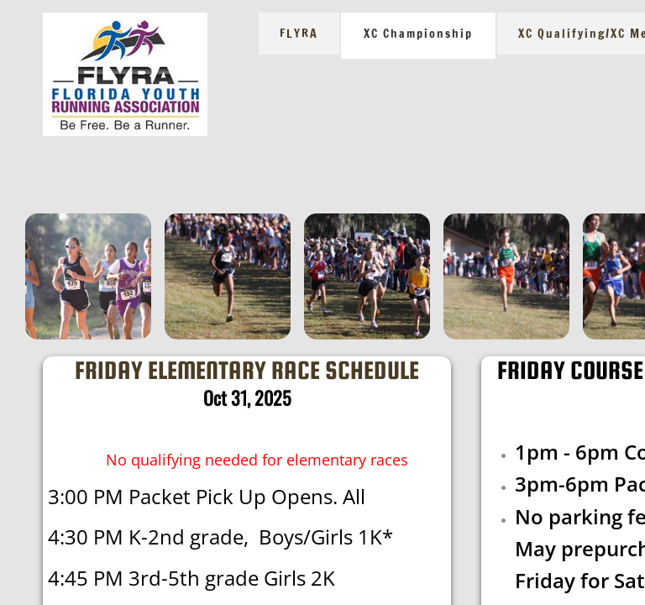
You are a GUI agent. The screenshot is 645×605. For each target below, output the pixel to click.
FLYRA (299, 33)
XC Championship (418, 33)
